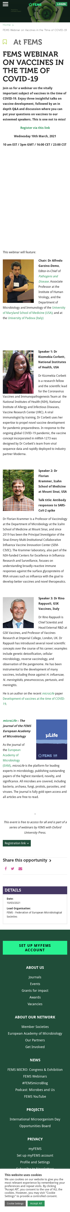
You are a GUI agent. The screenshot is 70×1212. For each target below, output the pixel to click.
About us (35, 967)
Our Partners (35, 1040)
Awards (35, 997)
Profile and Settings (35, 1162)
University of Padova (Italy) (25, 318)
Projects (35, 1109)
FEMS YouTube (35, 1096)
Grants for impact (35, 991)
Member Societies (35, 1027)
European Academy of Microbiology (35, 1033)
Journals (35, 977)
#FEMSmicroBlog (35, 1083)
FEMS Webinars (35, 1076)
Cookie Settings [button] (15, 1203)
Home (7, 24)
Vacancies (35, 1004)
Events (35, 984)
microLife (10, 720)
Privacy (35, 1139)
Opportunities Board (35, 1126)
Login (61, 4)
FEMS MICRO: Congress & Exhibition (35, 1070)
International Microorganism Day (35, 1119)
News (35, 1060)
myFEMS (35, 1149)
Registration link (15, 843)
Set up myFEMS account (35, 947)
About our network (35, 1017)
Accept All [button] (36, 1203)
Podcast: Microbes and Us (35, 1090)
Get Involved (35, 1047)
